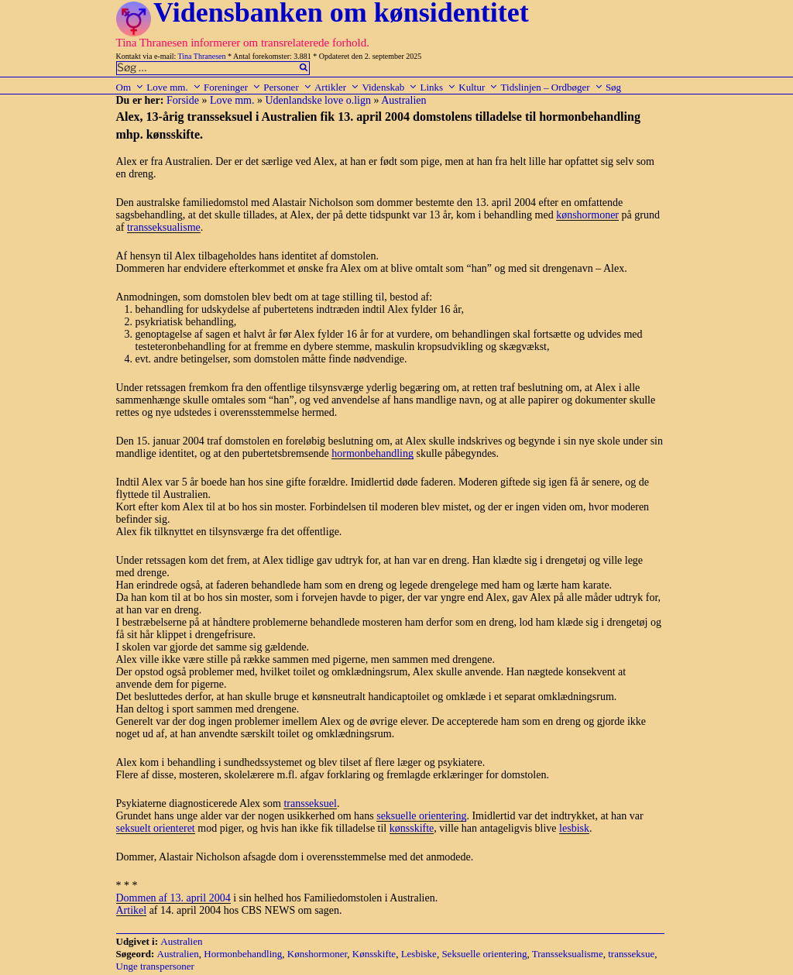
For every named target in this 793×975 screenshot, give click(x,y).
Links (438, 87)
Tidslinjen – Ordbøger (552, 87)
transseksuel (309, 803)
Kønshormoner (317, 954)
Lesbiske (419, 954)
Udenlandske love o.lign (318, 100)
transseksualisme (164, 227)
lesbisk (574, 828)
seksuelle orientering (421, 816)
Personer (287, 87)
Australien (403, 100)
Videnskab (389, 87)
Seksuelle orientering (484, 954)
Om (130, 87)
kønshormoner (587, 215)
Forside (182, 100)
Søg (613, 87)
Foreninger (232, 87)
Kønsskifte (374, 954)
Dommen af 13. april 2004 (173, 898)
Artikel (131, 910)
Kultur (478, 87)
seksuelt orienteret (155, 828)
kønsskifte (412, 828)
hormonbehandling (372, 453)
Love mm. (173, 87)
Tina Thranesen (202, 56)
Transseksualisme (567, 954)
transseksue (631, 954)
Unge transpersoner (155, 966)
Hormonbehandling (243, 954)
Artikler (336, 87)
